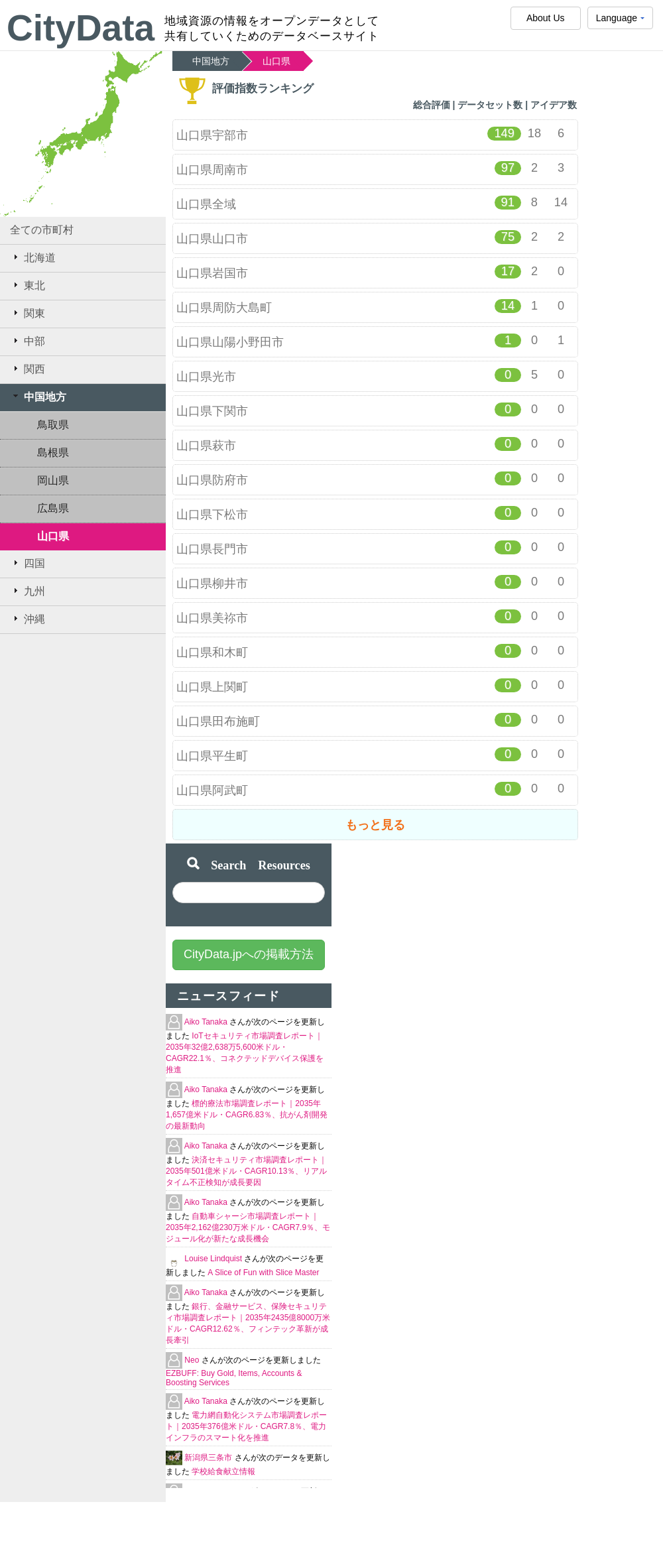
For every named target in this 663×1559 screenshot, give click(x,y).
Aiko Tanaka (207, 1022)
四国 (27, 563)
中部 (27, 341)
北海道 (33, 257)
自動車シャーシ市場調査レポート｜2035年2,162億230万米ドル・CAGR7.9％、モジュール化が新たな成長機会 (248, 1227)
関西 (27, 369)
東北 (27, 285)
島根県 (53, 452)
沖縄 (27, 619)
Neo (192, 1360)
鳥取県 (53, 424)
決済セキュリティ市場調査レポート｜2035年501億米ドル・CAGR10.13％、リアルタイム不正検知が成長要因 (246, 1171)
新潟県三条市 (209, 1457)
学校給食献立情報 (223, 1471)
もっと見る (375, 825)
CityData (80, 27)
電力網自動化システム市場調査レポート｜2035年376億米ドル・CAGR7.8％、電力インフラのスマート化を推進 (246, 1426)
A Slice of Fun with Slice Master (263, 1272)
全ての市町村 (42, 229)
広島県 (53, 508)
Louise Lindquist (214, 1258)
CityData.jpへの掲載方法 (249, 954)
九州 (27, 591)
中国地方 (38, 397)
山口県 (53, 536)
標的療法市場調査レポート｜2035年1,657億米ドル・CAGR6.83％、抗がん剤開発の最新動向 (247, 1115)
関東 (27, 313)
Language (620, 21)
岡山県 (53, 480)
